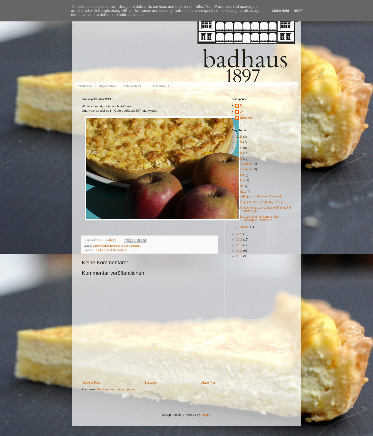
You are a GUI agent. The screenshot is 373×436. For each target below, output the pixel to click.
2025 (239, 136)
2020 (239, 234)
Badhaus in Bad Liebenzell (125, 245)
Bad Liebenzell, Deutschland (111, 250)
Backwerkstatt (101, 245)
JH (242, 111)
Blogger (205, 414)
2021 (239, 158)
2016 (239, 256)
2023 (239, 148)
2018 (239, 245)
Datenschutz (132, 86)
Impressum (107, 86)
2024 (239, 142)
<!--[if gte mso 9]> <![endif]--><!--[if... (262, 202)
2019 (239, 239)
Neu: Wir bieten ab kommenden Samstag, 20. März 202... (259, 218)
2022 (239, 153)
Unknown (246, 118)
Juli (242, 175)
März (243, 191)
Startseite (85, 86)
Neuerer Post (91, 382)
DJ (242, 105)
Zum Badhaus (158, 86)
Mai (242, 186)
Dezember (247, 163)
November (247, 169)
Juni (242, 180)
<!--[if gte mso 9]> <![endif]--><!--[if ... (262, 196)
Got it (298, 10)
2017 (239, 250)
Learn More (281, 10)
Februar (245, 227)
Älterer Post (208, 382)
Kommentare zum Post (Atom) (116, 389)
